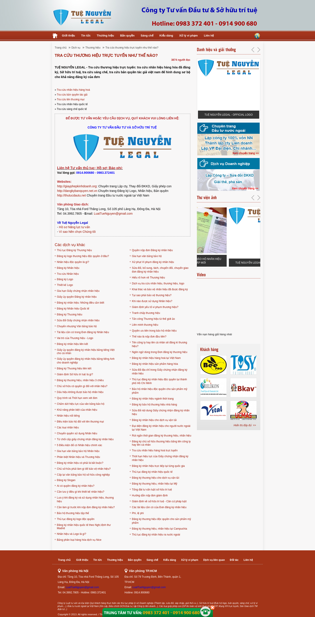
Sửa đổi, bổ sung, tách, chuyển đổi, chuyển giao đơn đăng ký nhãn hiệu (160, 269)
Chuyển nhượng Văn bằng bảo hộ (77, 326)
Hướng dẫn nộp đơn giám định (150, 495)
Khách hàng (209, 349)
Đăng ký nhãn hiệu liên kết (72, 344)
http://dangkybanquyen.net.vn (77, 191)
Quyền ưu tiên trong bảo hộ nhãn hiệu (154, 330)
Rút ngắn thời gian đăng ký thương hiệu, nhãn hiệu (161, 435)
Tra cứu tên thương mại (70, 99)
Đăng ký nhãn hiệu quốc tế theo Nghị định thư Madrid (84, 526)
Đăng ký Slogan (66, 480)
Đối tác (234, 559)
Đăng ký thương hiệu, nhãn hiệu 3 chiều (80, 380)
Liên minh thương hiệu (145, 324)
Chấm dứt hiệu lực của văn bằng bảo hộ (80, 403)
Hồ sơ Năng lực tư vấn (74, 227)
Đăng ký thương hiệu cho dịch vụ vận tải (155, 477)
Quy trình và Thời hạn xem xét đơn (77, 398)
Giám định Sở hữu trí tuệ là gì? (75, 374)
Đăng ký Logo (65, 279)
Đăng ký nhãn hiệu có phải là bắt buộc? (80, 462)
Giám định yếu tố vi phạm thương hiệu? (155, 307)
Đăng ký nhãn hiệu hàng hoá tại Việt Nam (156, 358)
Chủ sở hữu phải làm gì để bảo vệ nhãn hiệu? (84, 468)
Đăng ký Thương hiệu (69, 314)
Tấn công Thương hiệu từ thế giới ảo (153, 318)
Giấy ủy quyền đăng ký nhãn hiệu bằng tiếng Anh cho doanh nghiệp (86, 360)
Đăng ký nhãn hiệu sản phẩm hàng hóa (155, 363)
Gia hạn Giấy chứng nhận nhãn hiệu (78, 290)
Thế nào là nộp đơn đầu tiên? (149, 336)
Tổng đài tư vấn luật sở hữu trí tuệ (152, 489)
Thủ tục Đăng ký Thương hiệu (74, 250)
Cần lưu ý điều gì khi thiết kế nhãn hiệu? (80, 491)
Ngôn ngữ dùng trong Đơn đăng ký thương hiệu (159, 352)
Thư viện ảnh (207, 197)
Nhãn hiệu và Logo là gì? (71, 533)
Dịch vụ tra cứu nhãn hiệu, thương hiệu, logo (158, 283)
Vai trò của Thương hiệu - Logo (75, 338)
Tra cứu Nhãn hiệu (68, 273)
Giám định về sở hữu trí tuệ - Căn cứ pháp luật (159, 501)
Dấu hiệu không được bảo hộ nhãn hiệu (80, 392)
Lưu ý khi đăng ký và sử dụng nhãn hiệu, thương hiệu (85, 499)
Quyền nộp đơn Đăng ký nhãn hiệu (152, 250)
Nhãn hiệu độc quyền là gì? (73, 262)
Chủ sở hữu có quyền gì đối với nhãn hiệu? (82, 386)
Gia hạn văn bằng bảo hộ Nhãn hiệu (78, 451)
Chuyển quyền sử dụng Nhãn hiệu (77, 433)
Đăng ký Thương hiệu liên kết (74, 368)
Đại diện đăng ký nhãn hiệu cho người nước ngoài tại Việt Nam (161, 427)
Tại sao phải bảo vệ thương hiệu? (152, 295)
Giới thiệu (68, 35)
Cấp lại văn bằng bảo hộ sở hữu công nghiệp (83, 474)
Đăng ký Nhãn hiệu (68, 267)
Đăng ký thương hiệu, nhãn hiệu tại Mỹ (154, 483)
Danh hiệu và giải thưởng (216, 49)
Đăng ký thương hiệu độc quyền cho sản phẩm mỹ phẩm (161, 521)
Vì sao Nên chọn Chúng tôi (77, 231)
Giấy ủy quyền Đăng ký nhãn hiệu (76, 296)
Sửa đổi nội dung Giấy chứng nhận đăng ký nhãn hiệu (161, 412)
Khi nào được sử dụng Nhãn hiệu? (152, 301)
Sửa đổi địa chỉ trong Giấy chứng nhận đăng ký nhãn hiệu (159, 371)
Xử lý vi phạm (188, 35)
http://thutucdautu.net (71, 195)
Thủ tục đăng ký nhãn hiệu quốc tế (152, 471)
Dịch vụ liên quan (214, 559)
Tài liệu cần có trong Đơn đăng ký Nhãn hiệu (83, 332)
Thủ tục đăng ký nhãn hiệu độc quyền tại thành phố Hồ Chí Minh (159, 381)
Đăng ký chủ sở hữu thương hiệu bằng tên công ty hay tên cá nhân (161, 443)
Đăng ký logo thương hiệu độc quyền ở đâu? (83, 256)
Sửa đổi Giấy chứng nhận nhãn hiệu (78, 320)
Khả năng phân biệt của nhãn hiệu (77, 409)
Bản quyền (127, 35)
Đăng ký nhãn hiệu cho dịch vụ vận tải (154, 420)
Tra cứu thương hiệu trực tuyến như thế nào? (131, 47)
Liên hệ (209, 35)
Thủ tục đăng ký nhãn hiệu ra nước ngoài (156, 534)
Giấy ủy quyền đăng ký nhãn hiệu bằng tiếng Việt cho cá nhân (86, 351)
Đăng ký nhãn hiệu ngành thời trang (153, 398)
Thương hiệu (105, 35)
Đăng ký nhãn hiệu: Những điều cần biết (80, 302)
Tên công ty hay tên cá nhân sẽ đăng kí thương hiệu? (159, 344)
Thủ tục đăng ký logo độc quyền (75, 519)
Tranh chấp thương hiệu (146, 313)
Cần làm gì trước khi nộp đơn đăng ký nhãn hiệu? (86, 507)
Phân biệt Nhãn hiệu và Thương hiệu (78, 457)
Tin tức (86, 35)
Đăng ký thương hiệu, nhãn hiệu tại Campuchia (159, 528)
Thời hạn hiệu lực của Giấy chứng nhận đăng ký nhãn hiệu (160, 458)
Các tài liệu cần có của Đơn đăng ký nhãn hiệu (159, 507)
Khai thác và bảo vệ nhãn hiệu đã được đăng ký (160, 289)
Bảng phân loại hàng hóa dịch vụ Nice (79, 539)
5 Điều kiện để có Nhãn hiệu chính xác (79, 445)
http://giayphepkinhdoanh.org (77, 186)
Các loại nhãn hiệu (68, 427)
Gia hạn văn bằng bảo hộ (147, 256)
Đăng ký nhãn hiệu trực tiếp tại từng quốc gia (158, 466)
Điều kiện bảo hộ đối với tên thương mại (80, 421)
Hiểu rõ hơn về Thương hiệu (148, 277)
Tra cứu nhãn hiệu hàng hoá (73, 89)
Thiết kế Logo (65, 285)
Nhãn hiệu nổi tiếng (68, 415)
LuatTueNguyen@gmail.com (113, 213)
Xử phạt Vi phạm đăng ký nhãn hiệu (153, 262)
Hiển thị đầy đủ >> (245, 425)
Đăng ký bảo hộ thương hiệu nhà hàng (154, 404)
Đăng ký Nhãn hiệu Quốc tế (73, 308)
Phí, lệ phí (138, 513)
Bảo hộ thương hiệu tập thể (73, 513)
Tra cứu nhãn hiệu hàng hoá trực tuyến (155, 450)
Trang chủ (60, 47)
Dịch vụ (76, 47)
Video (201, 274)
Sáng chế (147, 35)
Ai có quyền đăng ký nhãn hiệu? (75, 485)
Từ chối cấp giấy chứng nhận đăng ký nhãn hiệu (85, 439)
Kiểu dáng (166, 35)
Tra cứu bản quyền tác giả (72, 94)
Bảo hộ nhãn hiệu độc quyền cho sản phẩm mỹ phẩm (159, 391)
